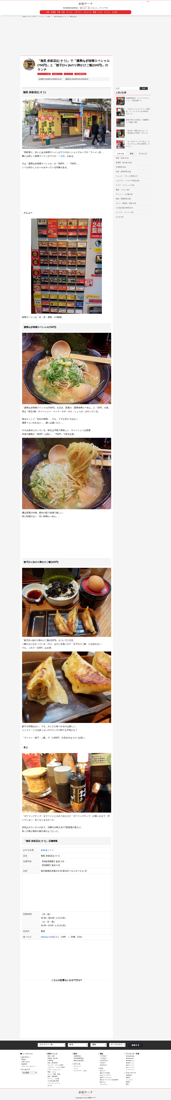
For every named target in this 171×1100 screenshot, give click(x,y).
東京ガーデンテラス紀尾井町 (109, 1080)
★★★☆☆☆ (57, 74)
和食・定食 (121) (122, 158)
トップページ (28, 1054)
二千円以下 (103, 1058)
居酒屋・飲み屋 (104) (124, 162)
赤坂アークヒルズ (105, 1077)
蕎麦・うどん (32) (122, 190)
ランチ (76, 1068)
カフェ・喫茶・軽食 (54, 1074)
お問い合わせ (25, 1062)
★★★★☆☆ (130, 1060)
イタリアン (78, 12)
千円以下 (102, 1063)
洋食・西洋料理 (52, 1063)
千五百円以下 (104, 1060)
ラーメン (107, 12)
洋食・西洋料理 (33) (123, 172)
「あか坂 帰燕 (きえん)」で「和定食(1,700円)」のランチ (132, 131)
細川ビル (102, 1082)
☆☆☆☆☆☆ (130, 1069)
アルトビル (103, 1084)
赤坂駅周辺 (77, 1056)
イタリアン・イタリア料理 (56, 1067)
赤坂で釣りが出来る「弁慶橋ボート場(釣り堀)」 (132, 121)
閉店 (127, 1084)
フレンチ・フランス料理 (55, 1065)
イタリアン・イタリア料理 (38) (127, 181)
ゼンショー (68, 74)
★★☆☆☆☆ (130, 1065)
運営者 (23, 1059)
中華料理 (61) (121, 167)
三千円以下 (103, 1056)
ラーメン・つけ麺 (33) (124, 194)
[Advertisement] (85, 35)
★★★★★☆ (130, 1058)
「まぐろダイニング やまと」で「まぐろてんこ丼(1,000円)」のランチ (133, 143)
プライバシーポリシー (28, 1066)
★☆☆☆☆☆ (130, 1067)
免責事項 (24, 1064)
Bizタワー (103, 1071)
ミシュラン (129, 1080)
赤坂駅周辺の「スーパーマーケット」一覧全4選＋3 (132, 99)
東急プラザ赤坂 (105, 1073)
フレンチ (69, 12)
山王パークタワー (105, 1075)
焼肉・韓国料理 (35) (123, 199)
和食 (48, 12)
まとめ (50, 1085)
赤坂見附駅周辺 (80, 74)
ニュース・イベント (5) (124, 212)
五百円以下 (103, 1065)
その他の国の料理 (53, 1081)
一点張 (61, 156)
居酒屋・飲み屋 (52, 1058)
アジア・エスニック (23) (125, 185)
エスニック (87, 12)
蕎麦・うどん (98, 12)
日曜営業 (129, 1075)
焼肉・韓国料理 (52, 1076)
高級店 (128, 1077)
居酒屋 (53, 12)
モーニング (77, 1066)
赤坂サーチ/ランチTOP (29, 16)
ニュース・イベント (54, 1083)
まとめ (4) (119, 217)
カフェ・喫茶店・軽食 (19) (126, 203)
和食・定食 (51, 1056)
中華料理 (50, 1060)
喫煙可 (128, 1082)
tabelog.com (46, 937)
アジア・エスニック (54, 1069)
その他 (114, 12)
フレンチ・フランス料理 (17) (127, 176)
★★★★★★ (130, 1056)
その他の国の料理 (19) (124, 208)
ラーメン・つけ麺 (44, 16)
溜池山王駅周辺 (79, 1060)
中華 (58, 12)
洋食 (63, 12)
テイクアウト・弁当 (80, 1071)
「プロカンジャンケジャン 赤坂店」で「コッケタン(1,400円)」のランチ (133, 111)
